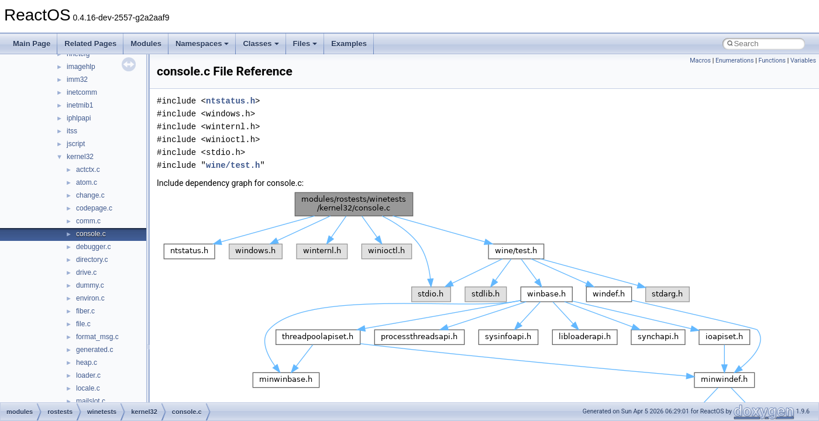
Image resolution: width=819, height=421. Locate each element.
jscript (76, 144)
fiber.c (85, 311)
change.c (90, 195)
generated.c (94, 350)
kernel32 (80, 157)
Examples (349, 43)
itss (72, 131)
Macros (700, 60)
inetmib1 (80, 105)
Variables (803, 60)
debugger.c (93, 247)
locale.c (88, 388)
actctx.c (88, 169)
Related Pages (90, 43)
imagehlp (81, 67)
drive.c (86, 272)
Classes (260, 43)
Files (305, 43)
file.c (83, 324)
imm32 (77, 79)
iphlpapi (79, 118)
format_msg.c (97, 337)
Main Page (31, 43)
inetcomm (82, 92)
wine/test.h (233, 165)
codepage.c (94, 208)
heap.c (86, 362)
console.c (91, 234)
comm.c (88, 221)
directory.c (92, 260)
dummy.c (90, 285)
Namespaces (202, 43)
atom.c (86, 182)
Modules (145, 43)
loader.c (88, 375)
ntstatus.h (230, 100)
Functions (772, 60)
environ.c (90, 298)
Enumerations (734, 60)
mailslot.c (90, 401)
